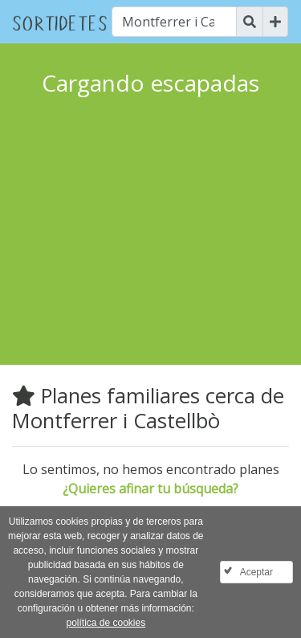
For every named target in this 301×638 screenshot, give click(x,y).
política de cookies (105, 622)
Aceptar (256, 572)
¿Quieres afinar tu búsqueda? (150, 488)
